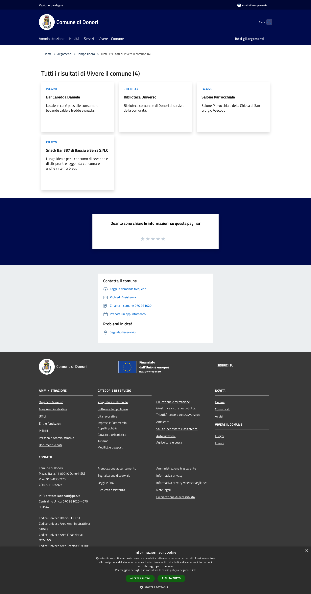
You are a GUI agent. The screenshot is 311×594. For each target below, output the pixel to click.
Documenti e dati (50, 445)
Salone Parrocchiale (218, 97)
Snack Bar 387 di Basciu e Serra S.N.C (77, 150)
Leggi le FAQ (106, 482)
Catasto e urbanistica (112, 434)
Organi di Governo (51, 402)
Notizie (220, 402)
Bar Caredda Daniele (63, 97)
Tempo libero (86, 53)
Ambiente (162, 421)
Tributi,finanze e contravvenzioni (178, 414)
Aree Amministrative (53, 409)
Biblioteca (131, 89)
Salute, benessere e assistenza (177, 428)
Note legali (163, 489)
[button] (155, 587)
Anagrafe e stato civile (113, 402)
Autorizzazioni (166, 436)
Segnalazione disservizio (114, 475)
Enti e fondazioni (50, 423)
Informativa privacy (169, 475)
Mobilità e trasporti (110, 447)
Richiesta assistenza (111, 489)
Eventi (219, 443)
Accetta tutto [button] (140, 578)
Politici (43, 430)
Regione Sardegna (51, 5)
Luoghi (219, 436)
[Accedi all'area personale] (252, 5)
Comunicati (222, 409)
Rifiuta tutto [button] (171, 578)
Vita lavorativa (107, 416)
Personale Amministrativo (56, 437)
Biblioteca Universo (140, 97)
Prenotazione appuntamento (117, 468)
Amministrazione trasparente (176, 468)
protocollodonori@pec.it (63, 495)
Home (48, 53)
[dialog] (155, 570)
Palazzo (51, 89)
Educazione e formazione (173, 401)
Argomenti (64, 53)
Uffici (42, 416)
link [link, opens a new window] (194, 570)
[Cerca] (267, 22)
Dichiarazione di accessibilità (175, 497)
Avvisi (219, 416)
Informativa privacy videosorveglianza (181, 482)
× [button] (306, 550)
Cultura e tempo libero (113, 409)
